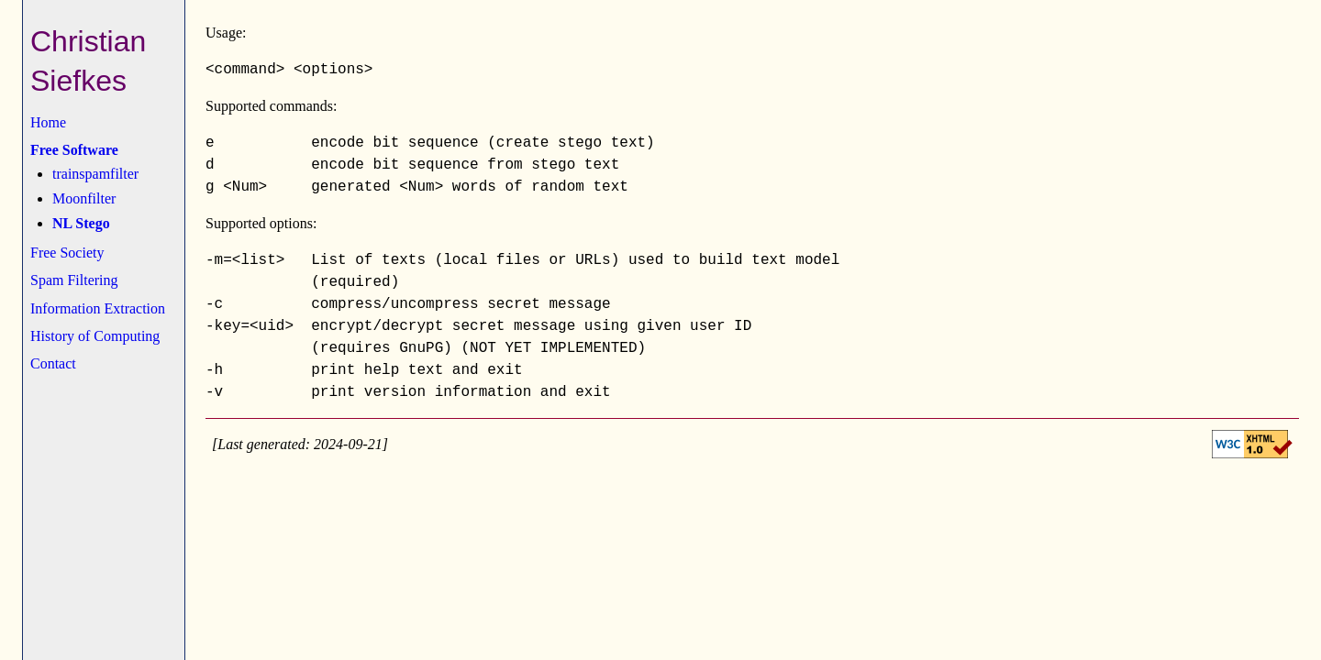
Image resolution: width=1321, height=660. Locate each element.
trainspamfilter (95, 174)
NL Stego (81, 223)
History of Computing (95, 336)
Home (48, 122)
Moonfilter (84, 198)
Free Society (67, 252)
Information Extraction (97, 308)
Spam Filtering (74, 280)
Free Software (74, 150)
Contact (53, 363)
